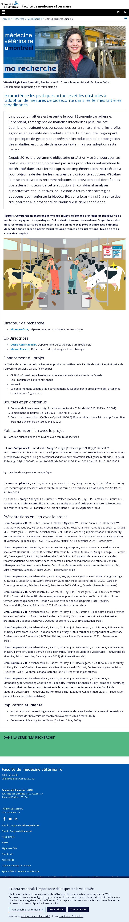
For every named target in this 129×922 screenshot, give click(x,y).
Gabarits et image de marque (16, 865)
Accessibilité (8, 859)
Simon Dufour (19, 329)
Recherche (18, 18)
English (5, 842)
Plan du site (7, 854)
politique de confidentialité (35, 916)
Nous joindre (8, 836)
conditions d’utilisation (71, 916)
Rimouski (26, 831)
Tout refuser (57, 909)
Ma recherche (34, 18)
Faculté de (46, 6)
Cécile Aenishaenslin (23, 344)
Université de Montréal (10, 4)
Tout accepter (78, 909)
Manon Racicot (20, 349)
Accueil (6, 18)
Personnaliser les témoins (27, 909)
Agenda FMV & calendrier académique (20, 871)
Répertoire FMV (9, 848)
